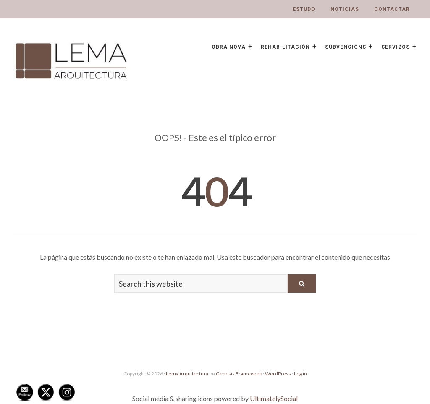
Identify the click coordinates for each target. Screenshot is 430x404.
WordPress (278, 373)
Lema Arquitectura (187, 373)
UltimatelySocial (274, 398)
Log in (300, 373)
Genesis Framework (239, 373)
